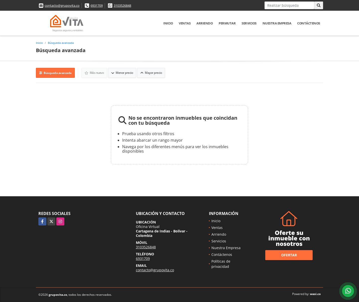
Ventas (184, 23)
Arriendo (204, 23)
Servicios (249, 23)
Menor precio (122, 73)
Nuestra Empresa (277, 23)
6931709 (96, 5)
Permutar (227, 23)
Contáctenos (308, 23)
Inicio (168, 23)
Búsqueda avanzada (61, 43)
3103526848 (122, 5)
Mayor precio (151, 73)
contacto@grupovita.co (62, 5)
